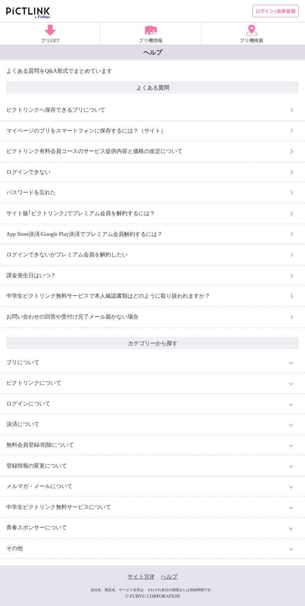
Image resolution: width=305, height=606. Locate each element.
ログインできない (28, 172)
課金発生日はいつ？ (31, 275)
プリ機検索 (251, 40)
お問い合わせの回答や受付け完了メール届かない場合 (72, 317)
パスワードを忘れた (31, 192)
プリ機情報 (151, 40)
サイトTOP (141, 577)
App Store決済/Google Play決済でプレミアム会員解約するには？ (84, 234)
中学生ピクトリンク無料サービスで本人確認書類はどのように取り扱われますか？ (108, 296)
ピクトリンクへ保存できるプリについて (55, 110)
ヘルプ (169, 577)
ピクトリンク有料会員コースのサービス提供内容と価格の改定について (94, 151)
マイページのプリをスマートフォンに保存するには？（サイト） (86, 131)
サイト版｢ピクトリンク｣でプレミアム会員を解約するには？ (80, 213)
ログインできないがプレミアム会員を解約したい (67, 255)
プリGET (50, 40)
